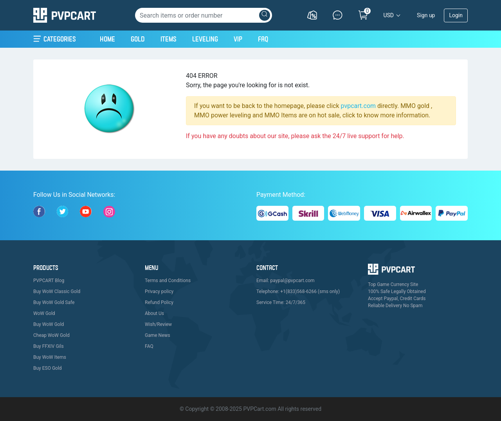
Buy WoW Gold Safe (53, 302)
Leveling (205, 39)
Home (107, 38)
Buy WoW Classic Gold (56, 291)
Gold (138, 39)
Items (168, 39)
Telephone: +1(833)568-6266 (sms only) (298, 291)
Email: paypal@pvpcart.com (285, 280)
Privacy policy (159, 291)
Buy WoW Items (49, 357)
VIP (238, 39)
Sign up (426, 15)
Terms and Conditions (168, 280)
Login (456, 15)
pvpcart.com (358, 106)
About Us (154, 313)
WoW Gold (44, 313)
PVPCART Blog (48, 280)
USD (388, 15)
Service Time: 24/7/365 (280, 302)
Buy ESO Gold (47, 368)
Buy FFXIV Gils (48, 346)
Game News (157, 335)
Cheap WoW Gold (51, 335)
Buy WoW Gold (48, 324)
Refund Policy (159, 302)
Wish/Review (158, 324)
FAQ (263, 39)
